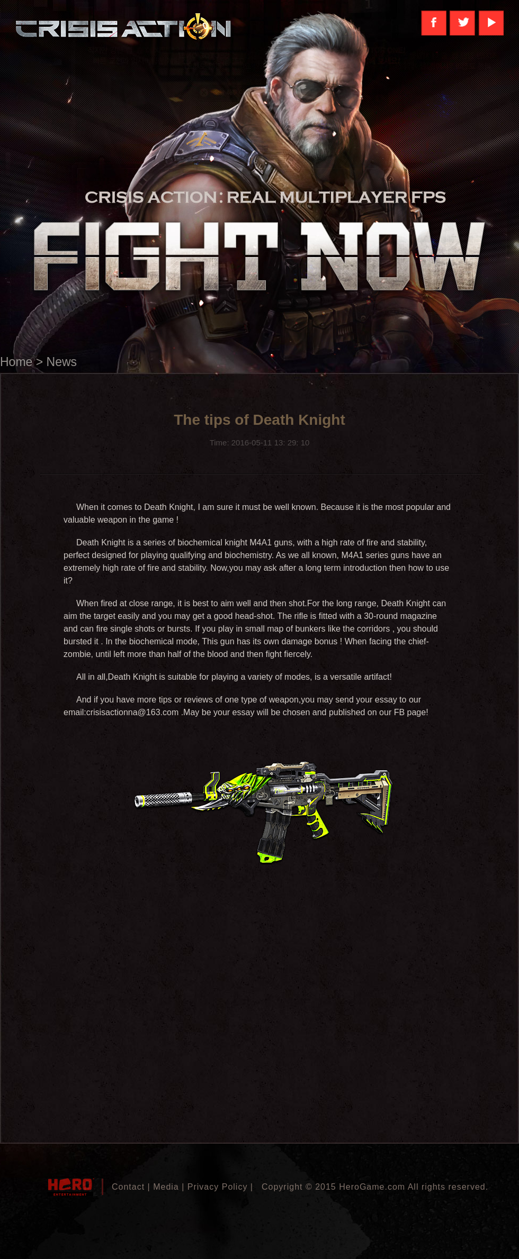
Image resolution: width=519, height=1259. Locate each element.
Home (16, 362)
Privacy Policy (217, 1186)
